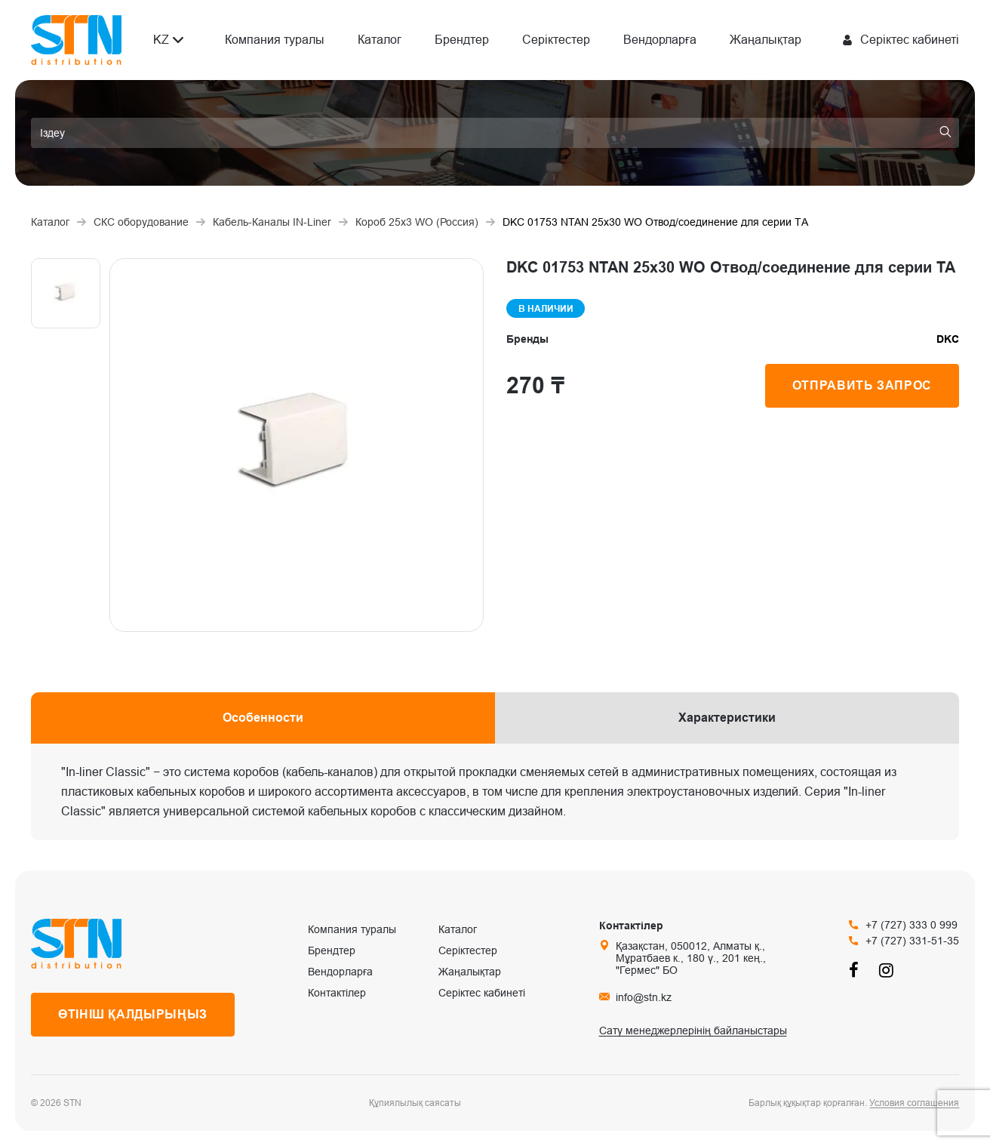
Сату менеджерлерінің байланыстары (693, 1030)
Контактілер (337, 993)
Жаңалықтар (765, 39)
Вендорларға (659, 39)
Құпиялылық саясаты (415, 1103)
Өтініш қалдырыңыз (133, 1014)
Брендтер (462, 39)
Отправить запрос (862, 385)
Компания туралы (274, 39)
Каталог (379, 39)
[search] (495, 133)
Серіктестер (556, 39)
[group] (296, 445)
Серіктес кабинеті (481, 993)
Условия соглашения (914, 1103)
